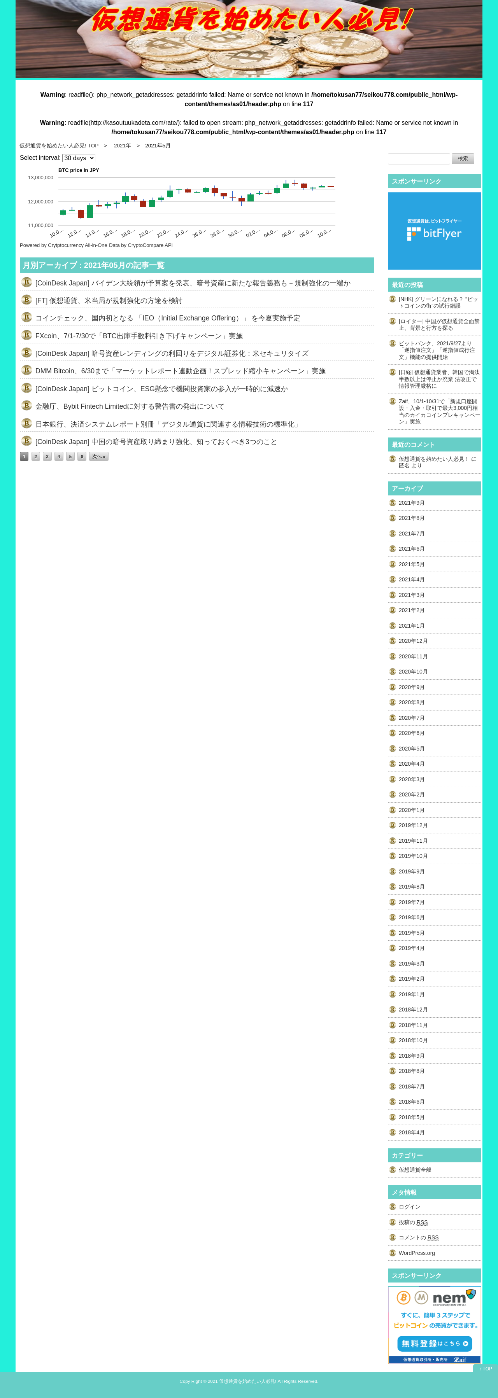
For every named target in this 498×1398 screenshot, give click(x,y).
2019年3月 (412, 964)
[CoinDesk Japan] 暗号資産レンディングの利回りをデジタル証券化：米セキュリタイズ (172, 353)
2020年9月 (412, 687)
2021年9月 (412, 503)
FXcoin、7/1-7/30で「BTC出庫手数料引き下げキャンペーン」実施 (139, 336)
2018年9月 (412, 1056)
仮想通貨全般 (415, 1170)
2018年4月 (412, 1132)
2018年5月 (412, 1117)
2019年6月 (412, 917)
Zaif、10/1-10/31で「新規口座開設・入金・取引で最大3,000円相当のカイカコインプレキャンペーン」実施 (439, 411)
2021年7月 (412, 533)
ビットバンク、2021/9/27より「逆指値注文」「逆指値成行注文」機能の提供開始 (437, 350)
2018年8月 (412, 1071)
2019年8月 (412, 887)
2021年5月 (412, 564)
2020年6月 (412, 733)
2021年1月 (412, 626)
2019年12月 (413, 825)
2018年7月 (412, 1086)
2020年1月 (412, 810)
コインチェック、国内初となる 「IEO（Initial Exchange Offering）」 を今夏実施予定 (167, 318)
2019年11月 (413, 841)
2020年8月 (412, 702)
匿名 (404, 465)
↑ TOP (485, 1369)
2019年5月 (412, 933)
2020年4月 (412, 764)
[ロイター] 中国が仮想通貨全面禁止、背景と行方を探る (439, 324)
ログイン (410, 1207)
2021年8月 (412, 518)
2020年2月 (412, 794)
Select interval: (40, 157)
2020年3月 (412, 779)
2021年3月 (412, 595)
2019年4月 (412, 948)
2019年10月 (413, 856)
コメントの (419, 1237)
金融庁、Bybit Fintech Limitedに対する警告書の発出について (130, 406)
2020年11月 (413, 656)
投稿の (413, 1222)
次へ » (98, 456)
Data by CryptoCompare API (141, 245)
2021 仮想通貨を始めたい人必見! (242, 1381)
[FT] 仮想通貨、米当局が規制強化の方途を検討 (108, 300)
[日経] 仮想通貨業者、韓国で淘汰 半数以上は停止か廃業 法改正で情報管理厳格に (442, 379)
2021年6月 (412, 549)
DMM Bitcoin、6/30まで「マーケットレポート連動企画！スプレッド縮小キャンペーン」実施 (180, 371)
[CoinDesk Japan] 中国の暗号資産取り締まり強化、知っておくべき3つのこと (156, 442)
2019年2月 (412, 979)
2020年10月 (413, 671)
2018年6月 (412, 1102)
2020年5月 (412, 748)
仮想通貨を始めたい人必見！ (434, 459)
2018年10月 (413, 1040)
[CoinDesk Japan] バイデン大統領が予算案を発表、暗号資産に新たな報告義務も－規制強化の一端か (193, 283)
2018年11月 (413, 1025)
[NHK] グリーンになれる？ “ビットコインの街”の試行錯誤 (438, 302)
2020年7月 (412, 718)
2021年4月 (412, 579)
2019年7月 (412, 902)
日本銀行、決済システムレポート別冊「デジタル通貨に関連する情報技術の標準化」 (168, 424)
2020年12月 (413, 641)
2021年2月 (412, 610)
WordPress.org (417, 1253)
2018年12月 (413, 1009)
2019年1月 (412, 994)
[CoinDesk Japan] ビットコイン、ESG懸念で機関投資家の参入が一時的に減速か (161, 389)
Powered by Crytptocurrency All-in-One (63, 245)
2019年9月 (412, 871)
